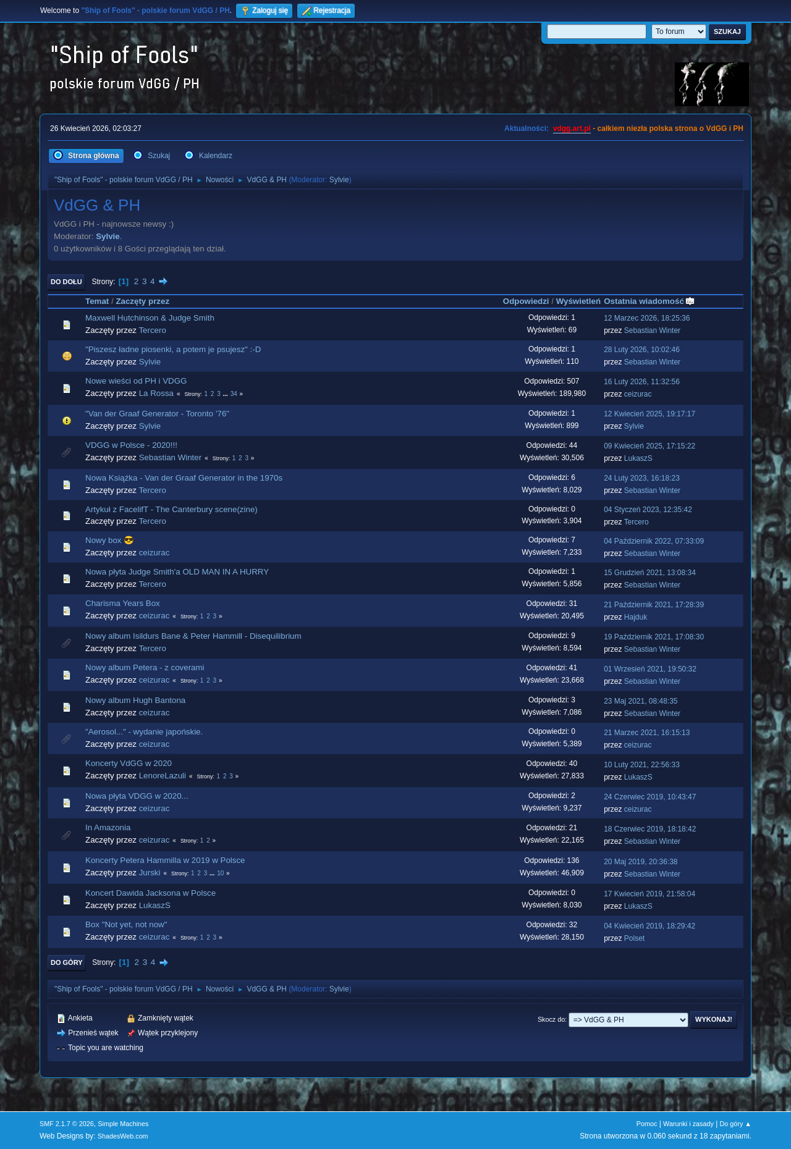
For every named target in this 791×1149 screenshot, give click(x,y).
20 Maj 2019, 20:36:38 (640, 861)
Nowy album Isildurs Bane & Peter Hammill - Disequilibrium (193, 636)
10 (220, 873)
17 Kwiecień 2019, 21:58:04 (649, 894)
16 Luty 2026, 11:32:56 (642, 381)
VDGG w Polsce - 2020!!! (131, 445)
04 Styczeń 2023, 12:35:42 (648, 509)
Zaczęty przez (142, 301)
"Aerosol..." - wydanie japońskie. (144, 731)
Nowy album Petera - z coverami (145, 667)
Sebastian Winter (652, 330)
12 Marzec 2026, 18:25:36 (647, 318)
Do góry (67, 962)
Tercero (152, 330)
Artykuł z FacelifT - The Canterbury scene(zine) (171, 509)
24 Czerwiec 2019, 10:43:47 (650, 797)
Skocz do (551, 1019)
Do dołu (66, 281)
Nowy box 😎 (109, 540)
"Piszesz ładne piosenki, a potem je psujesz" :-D (173, 349)
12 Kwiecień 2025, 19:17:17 (649, 414)
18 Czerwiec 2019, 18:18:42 (650, 829)
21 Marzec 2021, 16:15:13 (647, 732)
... (226, 393)
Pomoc (647, 1123)
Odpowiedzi (526, 301)
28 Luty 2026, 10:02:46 (642, 349)
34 (234, 393)
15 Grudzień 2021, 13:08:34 (650, 572)
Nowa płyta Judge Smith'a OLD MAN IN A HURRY (177, 571)
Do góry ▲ (735, 1123)
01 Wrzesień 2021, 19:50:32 (650, 669)
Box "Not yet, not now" (126, 924)
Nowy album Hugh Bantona (135, 700)
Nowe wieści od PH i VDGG (136, 380)
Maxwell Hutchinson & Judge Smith (149, 317)
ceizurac (638, 394)
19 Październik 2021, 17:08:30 (654, 637)
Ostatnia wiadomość (649, 301)
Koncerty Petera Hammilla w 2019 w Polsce (165, 860)
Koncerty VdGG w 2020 (128, 763)
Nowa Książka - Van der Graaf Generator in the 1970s (183, 477)
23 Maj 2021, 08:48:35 (640, 701)
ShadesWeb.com (123, 1136)
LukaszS (638, 458)
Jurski (150, 872)
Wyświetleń (578, 301)
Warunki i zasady (688, 1123)
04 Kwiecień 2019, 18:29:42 (649, 926)
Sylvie (339, 179)
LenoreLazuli (162, 775)
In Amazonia (107, 827)
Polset (634, 938)
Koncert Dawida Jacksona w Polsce (150, 893)
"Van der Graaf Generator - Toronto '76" (157, 413)
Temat (97, 301)
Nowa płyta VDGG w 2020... (136, 796)
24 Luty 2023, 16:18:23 (642, 478)
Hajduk (635, 617)
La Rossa (156, 393)
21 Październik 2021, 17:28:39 (654, 604)
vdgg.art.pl (572, 128)
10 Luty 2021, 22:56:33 (642, 764)
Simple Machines (123, 1123)
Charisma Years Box (122, 603)
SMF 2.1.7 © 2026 (67, 1123)
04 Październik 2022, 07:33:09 (654, 541)
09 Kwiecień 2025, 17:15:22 (649, 446)
